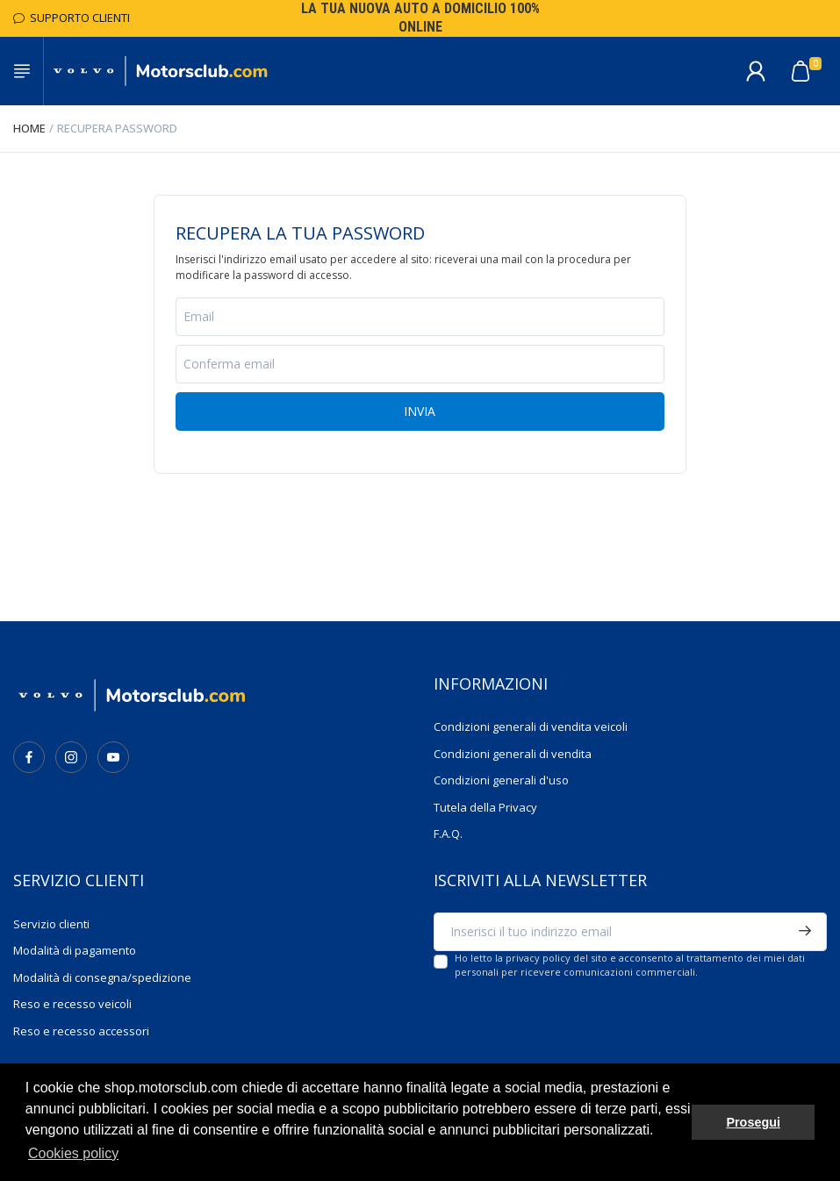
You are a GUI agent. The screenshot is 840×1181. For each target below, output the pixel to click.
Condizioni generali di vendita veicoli (531, 726)
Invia (419, 411)
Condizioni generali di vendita (513, 754)
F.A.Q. (448, 833)
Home (29, 128)
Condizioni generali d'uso (501, 780)
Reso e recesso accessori (81, 1031)
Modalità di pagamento (74, 950)
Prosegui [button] (753, 1122)
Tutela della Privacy (485, 807)
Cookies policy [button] (73, 1153)
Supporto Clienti (71, 17)
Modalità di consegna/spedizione (102, 977)
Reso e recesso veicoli (72, 1004)
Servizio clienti (51, 924)
